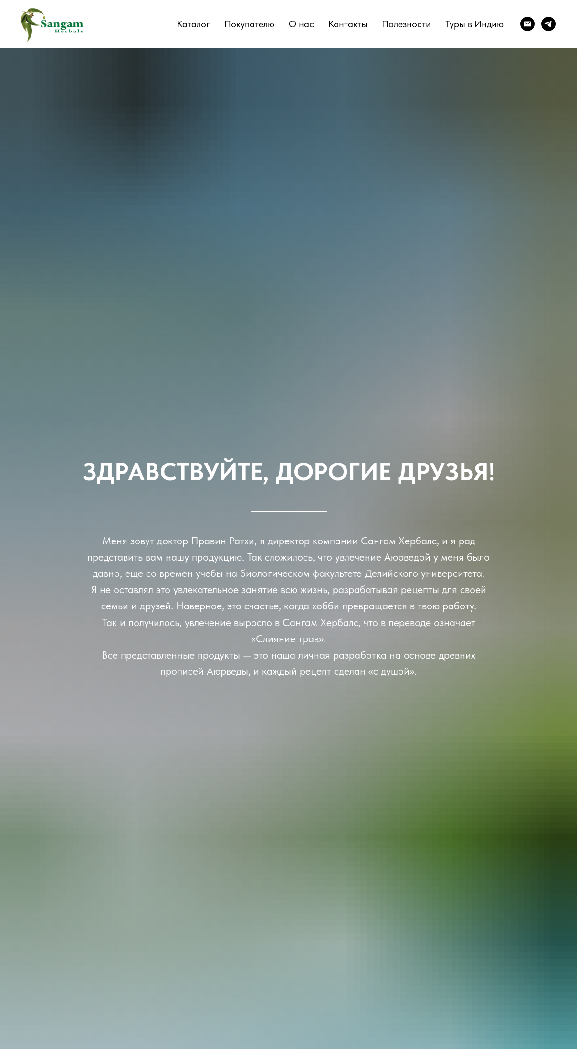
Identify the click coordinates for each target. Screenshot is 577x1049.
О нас (301, 24)
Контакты (347, 24)
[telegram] (548, 24)
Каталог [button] (193, 24)
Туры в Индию (474, 24)
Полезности (406, 24)
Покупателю (249, 24)
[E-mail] (527, 24)
